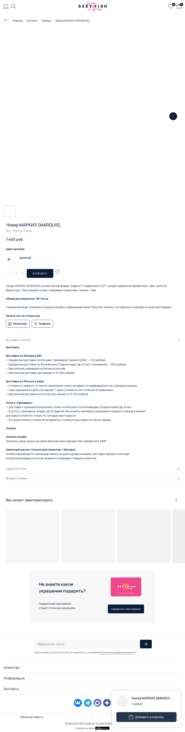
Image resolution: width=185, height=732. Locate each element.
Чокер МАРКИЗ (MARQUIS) (72, 20)
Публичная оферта (31, 717)
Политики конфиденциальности (117, 652)
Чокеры (46, 20)
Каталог (32, 20)
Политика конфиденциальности (153, 717)
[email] (86, 644)
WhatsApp (20, 323)
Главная (17, 20)
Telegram (45, 323)
